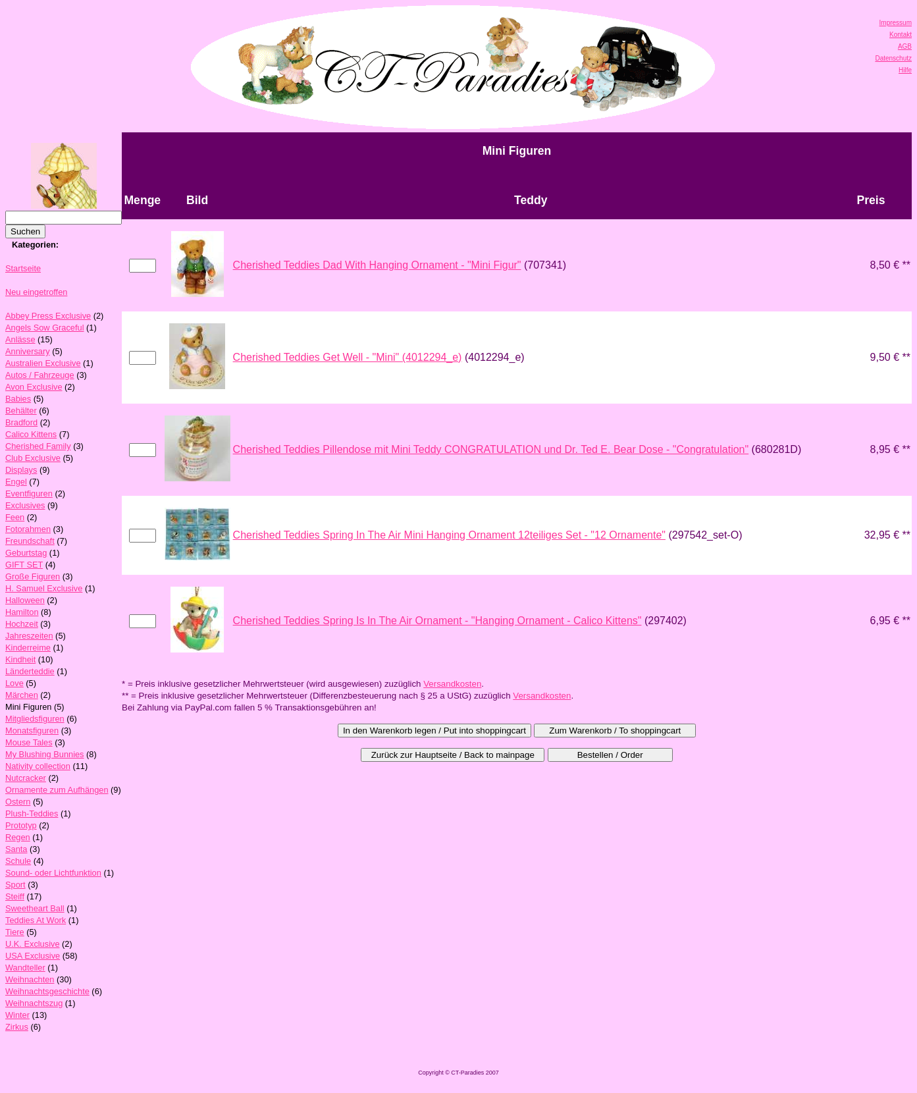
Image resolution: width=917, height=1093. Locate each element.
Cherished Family (38, 446)
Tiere (14, 932)
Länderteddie (30, 671)
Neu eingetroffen (36, 292)
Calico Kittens (31, 434)
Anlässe (20, 339)
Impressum (895, 22)
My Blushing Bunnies (44, 754)
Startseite (23, 268)
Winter (17, 1015)
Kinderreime (28, 648)
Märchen (21, 695)
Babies (18, 399)
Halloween (25, 600)
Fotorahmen (28, 529)
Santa (16, 849)
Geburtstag (26, 553)
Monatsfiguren (32, 730)
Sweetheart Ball (35, 908)
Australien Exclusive (43, 363)
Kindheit (20, 659)
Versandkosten (452, 684)
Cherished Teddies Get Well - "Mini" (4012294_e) (347, 357)
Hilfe (905, 70)
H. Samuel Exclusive (43, 588)
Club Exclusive (33, 458)
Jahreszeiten (29, 636)
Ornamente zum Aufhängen (57, 790)
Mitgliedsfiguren (35, 719)
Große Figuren (32, 576)
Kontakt (900, 34)
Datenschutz (893, 58)
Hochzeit (21, 624)
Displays (21, 470)
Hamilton (22, 612)
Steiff (14, 896)
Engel (16, 482)
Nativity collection (37, 766)
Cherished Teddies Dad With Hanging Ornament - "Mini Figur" (377, 265)
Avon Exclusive (34, 387)
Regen (17, 837)
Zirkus (16, 1027)
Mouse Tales (29, 742)
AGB (905, 46)
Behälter (21, 410)
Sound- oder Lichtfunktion (53, 873)
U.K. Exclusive (32, 944)
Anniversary (27, 351)
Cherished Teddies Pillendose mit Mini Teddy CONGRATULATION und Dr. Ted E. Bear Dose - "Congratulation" (491, 449)
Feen (14, 517)
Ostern (17, 802)
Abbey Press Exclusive (48, 316)
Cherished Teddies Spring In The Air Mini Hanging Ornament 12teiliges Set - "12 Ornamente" (449, 535)
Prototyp (21, 825)
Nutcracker (25, 778)
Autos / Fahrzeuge (39, 375)
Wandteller (25, 968)
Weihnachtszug (34, 1003)
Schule (18, 861)
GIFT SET (24, 565)
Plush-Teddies (31, 813)
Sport (15, 885)
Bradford (21, 422)
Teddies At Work (35, 920)
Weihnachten (29, 979)
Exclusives (25, 505)
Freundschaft (30, 541)
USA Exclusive (32, 956)
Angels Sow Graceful (44, 328)
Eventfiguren (29, 493)
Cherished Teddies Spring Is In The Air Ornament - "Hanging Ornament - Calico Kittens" (437, 620)
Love (14, 683)
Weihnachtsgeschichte (47, 991)
